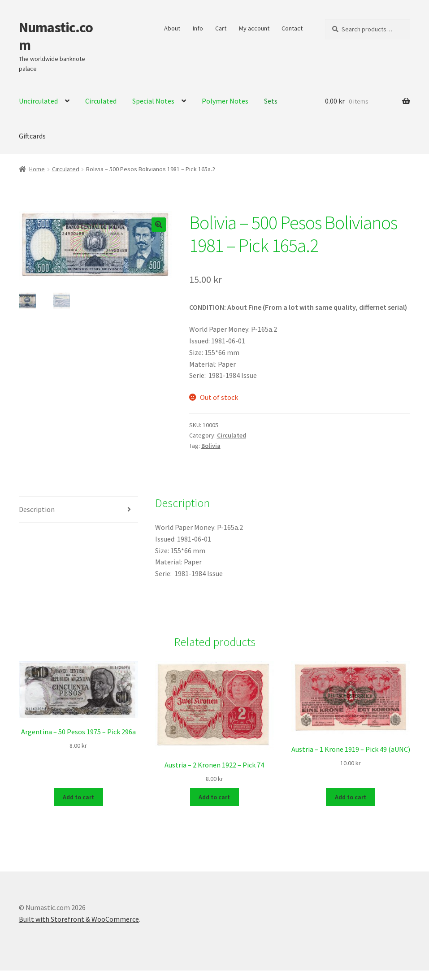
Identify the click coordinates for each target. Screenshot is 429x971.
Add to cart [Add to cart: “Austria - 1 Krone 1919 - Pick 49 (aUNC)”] (350, 797)
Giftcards (32, 135)
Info (198, 28)
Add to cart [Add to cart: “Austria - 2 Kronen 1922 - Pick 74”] (214, 797)
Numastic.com (56, 36)
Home (37, 169)
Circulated (65, 169)
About (172, 28)
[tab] (78, 510)
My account (254, 28)
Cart (220, 28)
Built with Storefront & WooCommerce (79, 919)
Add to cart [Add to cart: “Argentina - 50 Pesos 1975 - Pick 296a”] (78, 797)
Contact (292, 28)
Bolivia (211, 446)
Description (37, 509)
